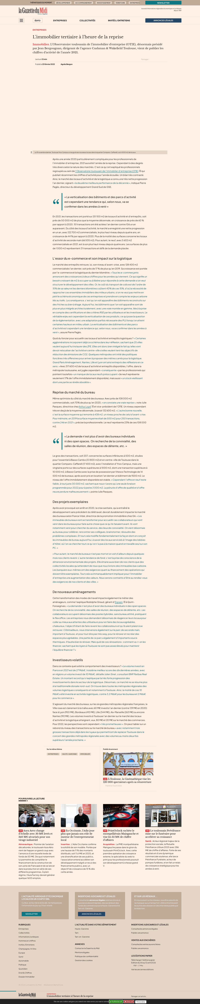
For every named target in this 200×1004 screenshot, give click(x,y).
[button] (21, 20)
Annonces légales (91, 914)
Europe (22, 953)
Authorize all (116, 1002)
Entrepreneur (136, 3)
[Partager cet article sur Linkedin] (161, 59)
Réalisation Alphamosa (53, 985)
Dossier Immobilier (27, 977)
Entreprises (60, 20)
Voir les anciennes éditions (142, 969)
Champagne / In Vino (27, 949)
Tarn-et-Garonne (82, 937)
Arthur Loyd (85, 406)
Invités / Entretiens (119, 20)
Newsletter (163, 3)
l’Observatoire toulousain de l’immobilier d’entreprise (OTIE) (106, 171)
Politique (22, 964)
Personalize (142, 1002)
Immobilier (85, 754)
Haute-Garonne (69, 754)
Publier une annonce (140, 933)
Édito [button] (37, 20)
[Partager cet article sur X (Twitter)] (152, 59)
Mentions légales (82, 952)
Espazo (119, 602)
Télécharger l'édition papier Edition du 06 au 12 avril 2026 (143, 963)
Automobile (24, 961)
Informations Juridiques (29, 937)
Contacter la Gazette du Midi (87, 948)
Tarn (76, 933)
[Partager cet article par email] (165, 59)
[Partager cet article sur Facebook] (156, 59)
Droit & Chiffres (25, 973)
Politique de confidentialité (86, 956)
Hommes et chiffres (27, 941)
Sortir (21, 957)
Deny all (130, 1002)
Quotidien (23, 969)
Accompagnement (83, 3)
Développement (63, 3)
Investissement (104, 3)
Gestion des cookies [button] (84, 960)
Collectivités (87, 20)
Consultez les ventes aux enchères (145, 944)
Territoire (120, 3)
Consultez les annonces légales (144, 929)
